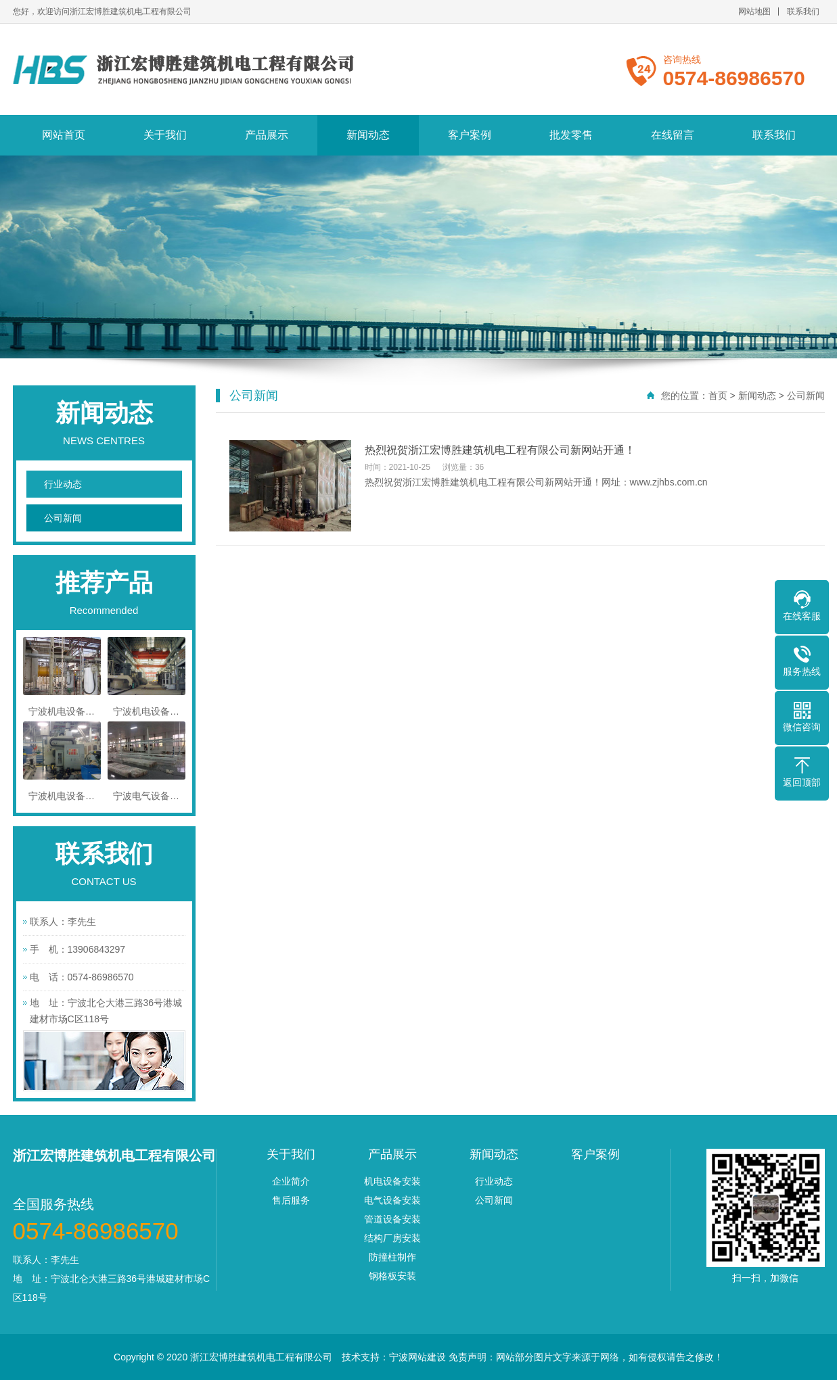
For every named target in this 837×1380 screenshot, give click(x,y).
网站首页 (63, 135)
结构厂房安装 (392, 1238)
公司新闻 (63, 518)
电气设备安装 (392, 1200)
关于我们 (165, 135)
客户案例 (469, 135)
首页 (717, 395)
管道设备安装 (392, 1219)
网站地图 (754, 11)
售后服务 (291, 1200)
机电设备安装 (392, 1181)
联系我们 (803, 11)
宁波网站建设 (417, 1357)
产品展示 (266, 135)
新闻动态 (368, 135)
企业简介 (291, 1181)
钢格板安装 (392, 1276)
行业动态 (63, 484)
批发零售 (571, 135)
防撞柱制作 (392, 1257)
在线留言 (672, 135)
